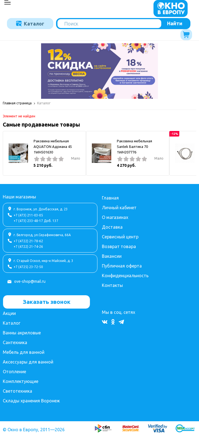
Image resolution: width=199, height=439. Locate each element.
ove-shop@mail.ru (30, 281)
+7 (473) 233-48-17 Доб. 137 (36, 221)
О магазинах (115, 217)
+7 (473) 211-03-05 (28, 215)
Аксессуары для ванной (28, 361)
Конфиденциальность (125, 275)
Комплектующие (20, 381)
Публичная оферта (122, 265)
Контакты (112, 285)
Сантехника (15, 342)
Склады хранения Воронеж (31, 400)
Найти (174, 23)
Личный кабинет (119, 207)
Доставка (112, 226)
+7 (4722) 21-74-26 (28, 246)
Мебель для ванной (23, 352)
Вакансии (112, 256)
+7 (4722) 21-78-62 (28, 241)
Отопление (14, 371)
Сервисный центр (120, 236)
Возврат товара (119, 246)
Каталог (30, 23)
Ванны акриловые (22, 332)
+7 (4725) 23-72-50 (28, 267)
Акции (9, 313)
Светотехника (17, 390)
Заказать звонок (46, 301)
